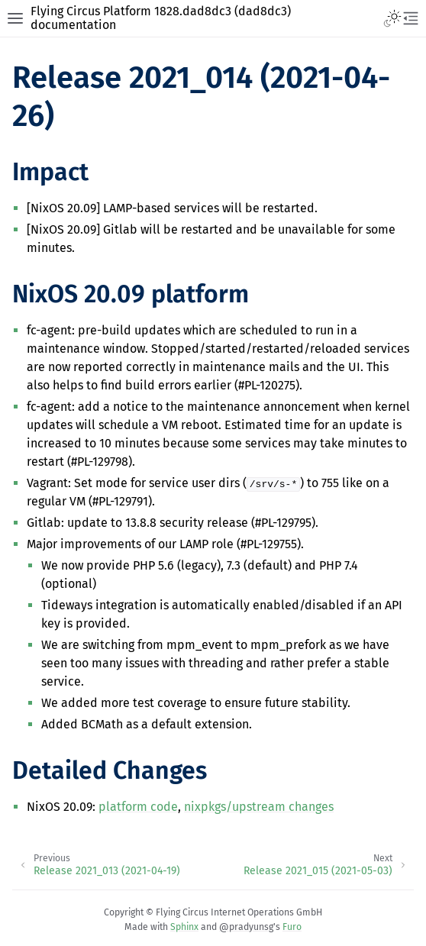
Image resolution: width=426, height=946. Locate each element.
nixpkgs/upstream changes (259, 806)
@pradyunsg (246, 927)
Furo (292, 927)
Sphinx (184, 927)
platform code (138, 806)
